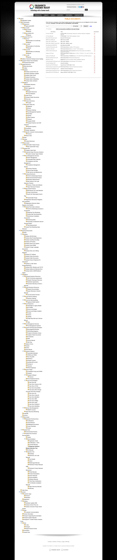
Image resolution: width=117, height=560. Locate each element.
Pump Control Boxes (32, 192)
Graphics (28, 90)
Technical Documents (29, 62)
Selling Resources (26, 64)
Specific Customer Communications (34, 132)
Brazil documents (28, 66)
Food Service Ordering (31, 296)
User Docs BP (32, 382)
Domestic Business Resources (33, 276)
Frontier (29, 102)
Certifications (30, 420)
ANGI (25, 232)
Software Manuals (33, 479)
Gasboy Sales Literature (31, 81)
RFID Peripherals (31, 367)
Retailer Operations (30, 130)
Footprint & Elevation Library (34, 333)
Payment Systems (31, 126)
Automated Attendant (32, 353)
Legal (63, 541)
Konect (27, 347)
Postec (25, 139)
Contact (49, 541)
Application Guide (33, 441)
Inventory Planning (31, 168)
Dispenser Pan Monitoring (33, 212)
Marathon (28, 497)
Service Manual (31, 340)
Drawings (31, 453)
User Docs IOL (32, 393)
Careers (54, 541)
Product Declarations (34, 473)
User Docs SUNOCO (34, 404)
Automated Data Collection (33, 159)
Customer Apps (27, 494)
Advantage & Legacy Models (34, 305)
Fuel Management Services (32, 155)
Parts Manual (29, 349)
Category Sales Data (31, 150)
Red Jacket (26, 28)
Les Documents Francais (33, 294)
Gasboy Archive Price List (32, 505)
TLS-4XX (28, 49)
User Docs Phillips (33, 400)
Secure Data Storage (32, 170)
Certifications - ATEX (34, 442)
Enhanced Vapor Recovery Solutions (34, 152)
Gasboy (26, 70)
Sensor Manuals (33, 475)
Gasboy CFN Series (30, 241)
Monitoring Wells (31, 219)
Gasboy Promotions (30, 77)
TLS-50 (27, 55)
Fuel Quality (32, 459)
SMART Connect (31, 409)
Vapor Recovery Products (33, 187)
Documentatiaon (31, 439)
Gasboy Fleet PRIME (31, 245)
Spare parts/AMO (30, 26)
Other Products (31, 117)
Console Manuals (33, 444)
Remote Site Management (32, 408)
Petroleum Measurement (33, 179)
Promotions (28, 128)
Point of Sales (29, 369)
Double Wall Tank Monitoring (34, 214)
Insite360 (26, 413)
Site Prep (29, 342)
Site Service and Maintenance (34, 172)
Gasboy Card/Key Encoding (32, 240)
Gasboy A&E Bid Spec (31, 236)
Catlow (25, 68)
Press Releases (31, 93)
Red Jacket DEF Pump (33, 146)
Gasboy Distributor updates (32, 73)
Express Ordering (31, 110)
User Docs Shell (33, 402)
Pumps (29, 428)
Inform (30, 461)
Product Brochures (30, 101)
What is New (29, 135)
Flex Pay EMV (30, 356)
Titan (28, 322)
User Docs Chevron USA (35, 384)
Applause (29, 106)
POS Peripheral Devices (33, 378)
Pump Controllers (31, 426)
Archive (24, 492)
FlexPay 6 (29, 358)
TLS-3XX (28, 44)
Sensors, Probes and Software (34, 185)
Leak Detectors (31, 422)
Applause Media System (33, 302)
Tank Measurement (32, 225)
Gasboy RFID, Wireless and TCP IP (34, 267)
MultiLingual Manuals (34, 462)
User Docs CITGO (33, 386)
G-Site (27, 525)
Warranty (31, 488)
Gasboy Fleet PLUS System (32, 243)
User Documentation (32, 380)
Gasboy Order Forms (31, 75)
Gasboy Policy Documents (32, 256)
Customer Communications (32, 512)
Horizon (29, 314)
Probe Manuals (33, 472)
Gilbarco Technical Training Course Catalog (32, 59)
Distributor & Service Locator (77, 4)
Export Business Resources (32, 287)
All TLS (27, 38)
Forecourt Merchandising (32, 300)
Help (91, 26)
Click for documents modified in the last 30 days (67, 29)
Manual (29, 31)
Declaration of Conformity (33, 46)
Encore (29, 108)
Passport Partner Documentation (30, 60)
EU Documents (25, 22)
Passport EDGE (31, 121)
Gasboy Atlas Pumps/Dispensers (34, 238)
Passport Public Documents (32, 97)
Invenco (26, 415)
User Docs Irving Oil (34, 395)
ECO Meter (30, 307)
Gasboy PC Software (31, 254)
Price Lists (28, 99)
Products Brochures (30, 174)
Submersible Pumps (32, 197)
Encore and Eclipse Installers (34, 311)
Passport (29, 119)
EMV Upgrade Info (30, 88)
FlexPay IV (30, 364)
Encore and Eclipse (32, 309)
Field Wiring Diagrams (32, 331)
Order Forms (29, 95)
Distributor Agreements (33, 282)
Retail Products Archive (31, 528)
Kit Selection (30, 336)
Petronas (29, 366)
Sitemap (67, 541)
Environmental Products (31, 431)
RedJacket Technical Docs (32, 419)
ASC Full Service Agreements (34, 278)
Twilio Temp (25, 490)
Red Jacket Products (31, 188)
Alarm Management (32, 157)
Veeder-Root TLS (28, 37)
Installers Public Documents (34, 335)
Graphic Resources (32, 91)
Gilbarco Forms (29, 344)
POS (25, 523)
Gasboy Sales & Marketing (32, 79)
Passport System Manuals (30, 517)
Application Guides (26, 20)
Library (21, 18)
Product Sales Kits (30, 104)
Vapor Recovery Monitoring (32, 411)
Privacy (59, 541)
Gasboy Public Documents (32, 258)
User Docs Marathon (34, 397)
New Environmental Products (34, 177)
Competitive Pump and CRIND (34, 371)
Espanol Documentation (33, 289)
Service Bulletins (33, 477)
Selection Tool (30, 452)
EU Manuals (30, 450)
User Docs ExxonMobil (34, 388)
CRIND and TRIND (32, 355)
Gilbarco (26, 82)
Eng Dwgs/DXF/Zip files (33, 329)
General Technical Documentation (34, 327)
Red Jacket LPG (30, 33)
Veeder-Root (27, 532)
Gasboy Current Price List (32, 71)
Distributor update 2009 (31, 503)
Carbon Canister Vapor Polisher (35, 154)
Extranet (69, 4)
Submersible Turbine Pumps (32, 144)
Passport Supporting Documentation (32, 516)
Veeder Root (27, 148)
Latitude (29, 316)
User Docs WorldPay (34, 406)
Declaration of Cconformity (33, 40)
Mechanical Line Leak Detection (35, 190)
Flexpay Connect (31, 360)
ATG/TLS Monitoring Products (34, 176)
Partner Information (28, 514)
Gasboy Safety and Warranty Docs (34, 269)
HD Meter (29, 113)
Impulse (29, 115)
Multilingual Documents (33, 424)
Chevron (29, 134)
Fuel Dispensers (30, 303)
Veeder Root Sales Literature (33, 207)
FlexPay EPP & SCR (32, 362)
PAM (28, 338)
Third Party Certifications (35, 481)
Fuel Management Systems (34, 112)
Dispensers (26, 24)
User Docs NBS (33, 399)
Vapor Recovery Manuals (35, 486)
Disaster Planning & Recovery (34, 280)
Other (25, 137)
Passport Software (31, 375)
